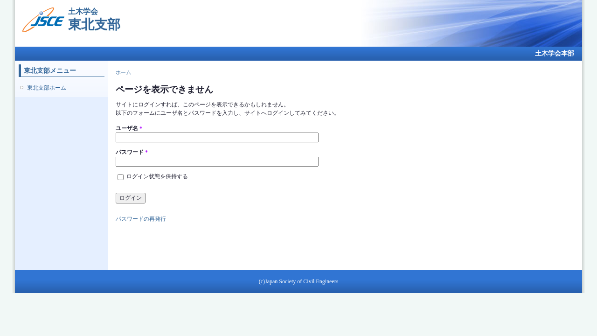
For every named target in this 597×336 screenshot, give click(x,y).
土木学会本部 (554, 53)
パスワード (132, 152)
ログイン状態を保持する (157, 176)
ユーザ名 (129, 128)
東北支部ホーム (46, 87)
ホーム (123, 72)
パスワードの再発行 (141, 219)
